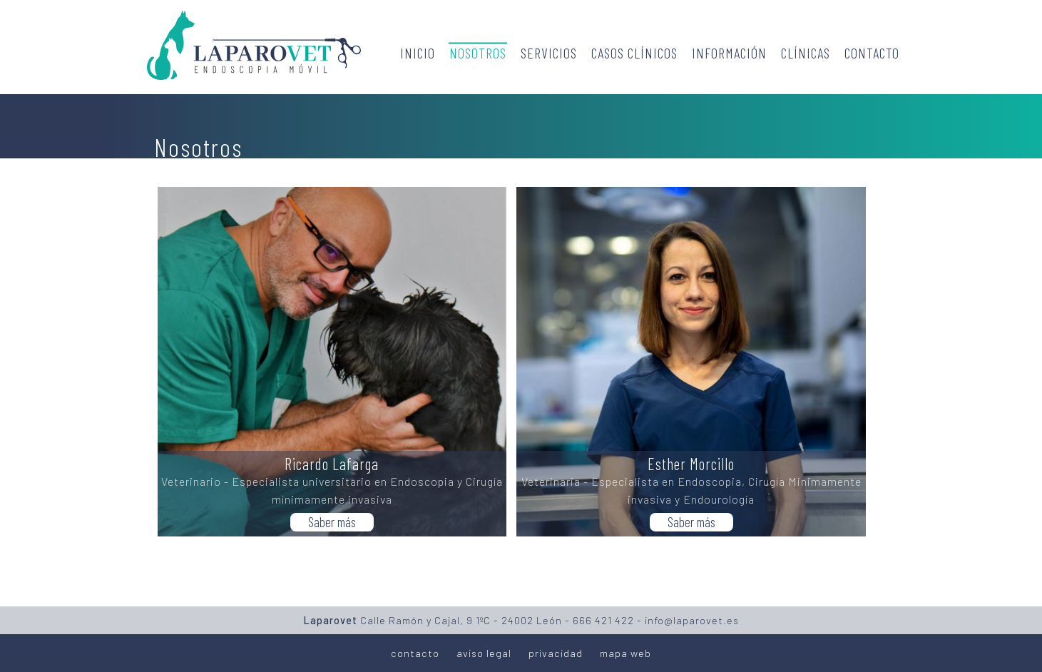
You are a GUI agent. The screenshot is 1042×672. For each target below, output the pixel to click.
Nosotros (477, 52)
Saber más (332, 522)
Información (729, 52)
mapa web (625, 653)
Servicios (549, 52)
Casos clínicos (634, 52)
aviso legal (483, 653)
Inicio (417, 52)
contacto (415, 653)
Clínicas (805, 52)
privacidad (555, 653)
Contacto (871, 52)
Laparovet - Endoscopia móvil (254, 45)
